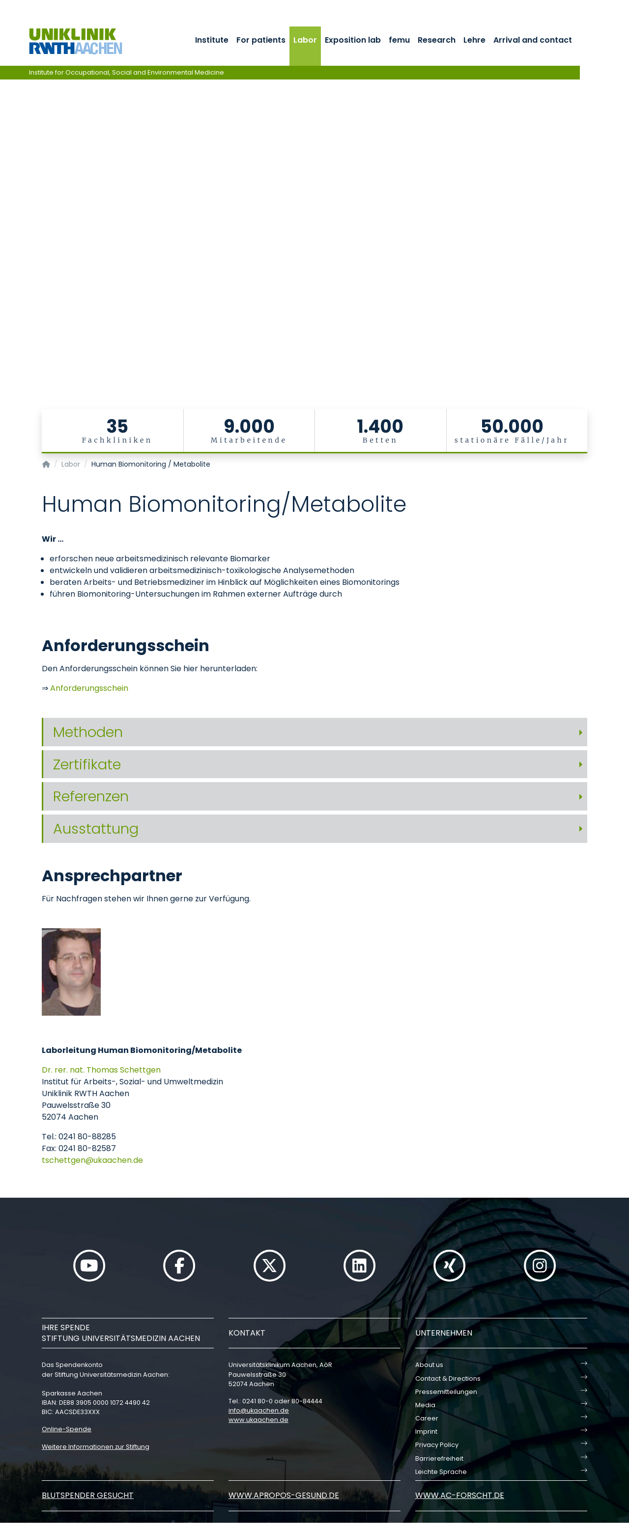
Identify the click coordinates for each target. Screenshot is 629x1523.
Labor (305, 40)
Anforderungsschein (89, 688)
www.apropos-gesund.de (284, 1495)
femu (399, 40)
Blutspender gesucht (88, 1495)
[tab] (314, 732)
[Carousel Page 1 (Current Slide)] (6, 201)
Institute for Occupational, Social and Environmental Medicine (126, 72)
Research (437, 40)
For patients (261, 40)
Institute (212, 40)
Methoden (88, 732)
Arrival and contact (532, 40)
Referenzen (91, 796)
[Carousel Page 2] (6, 209)
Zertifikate (87, 764)
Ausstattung (96, 829)
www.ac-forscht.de (459, 1495)
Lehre (474, 40)
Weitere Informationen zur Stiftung (95, 1447)
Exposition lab (353, 40)
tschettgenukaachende (92, 1160)
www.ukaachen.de (258, 1420)
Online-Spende (66, 1429)
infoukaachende (259, 1410)
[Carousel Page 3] (6, 216)
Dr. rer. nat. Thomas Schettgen (101, 1070)
